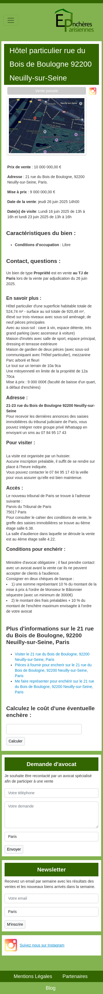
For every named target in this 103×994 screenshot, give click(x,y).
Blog (51, 988)
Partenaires (75, 976)
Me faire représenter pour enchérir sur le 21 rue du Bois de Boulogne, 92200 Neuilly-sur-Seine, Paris (54, 686)
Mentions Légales (33, 976)
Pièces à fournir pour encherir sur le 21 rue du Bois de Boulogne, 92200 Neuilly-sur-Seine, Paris (53, 670)
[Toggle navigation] (10, 20)
